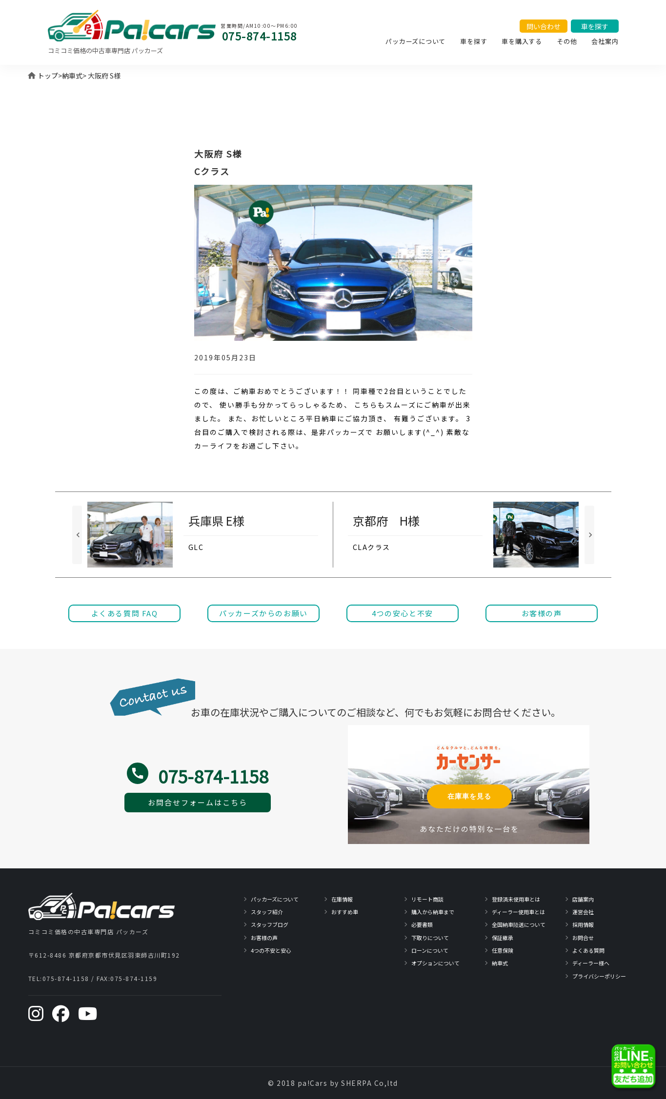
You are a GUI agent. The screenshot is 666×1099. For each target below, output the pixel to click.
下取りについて (430, 938)
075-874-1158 (259, 35)
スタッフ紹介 (267, 912)
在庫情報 (342, 899)
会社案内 (604, 41)
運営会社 (583, 912)
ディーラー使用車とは (518, 912)
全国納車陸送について (518, 924)
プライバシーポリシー (599, 976)
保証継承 (502, 938)
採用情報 (583, 924)
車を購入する (522, 41)
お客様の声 (264, 938)
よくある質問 (588, 950)
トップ (48, 75)
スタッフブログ (269, 924)
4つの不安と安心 (271, 950)
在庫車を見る (469, 796)
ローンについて (429, 950)
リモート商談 (427, 899)
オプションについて (435, 963)
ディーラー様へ (590, 963)
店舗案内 (583, 899)
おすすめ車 (344, 912)
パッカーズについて (415, 41)
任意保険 (502, 950)
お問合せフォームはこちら (197, 802)
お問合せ (583, 938)
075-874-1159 (133, 978)
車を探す (473, 41)
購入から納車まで (432, 912)
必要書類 (422, 924)
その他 (567, 41)
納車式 (72, 75)
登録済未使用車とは (516, 899)
